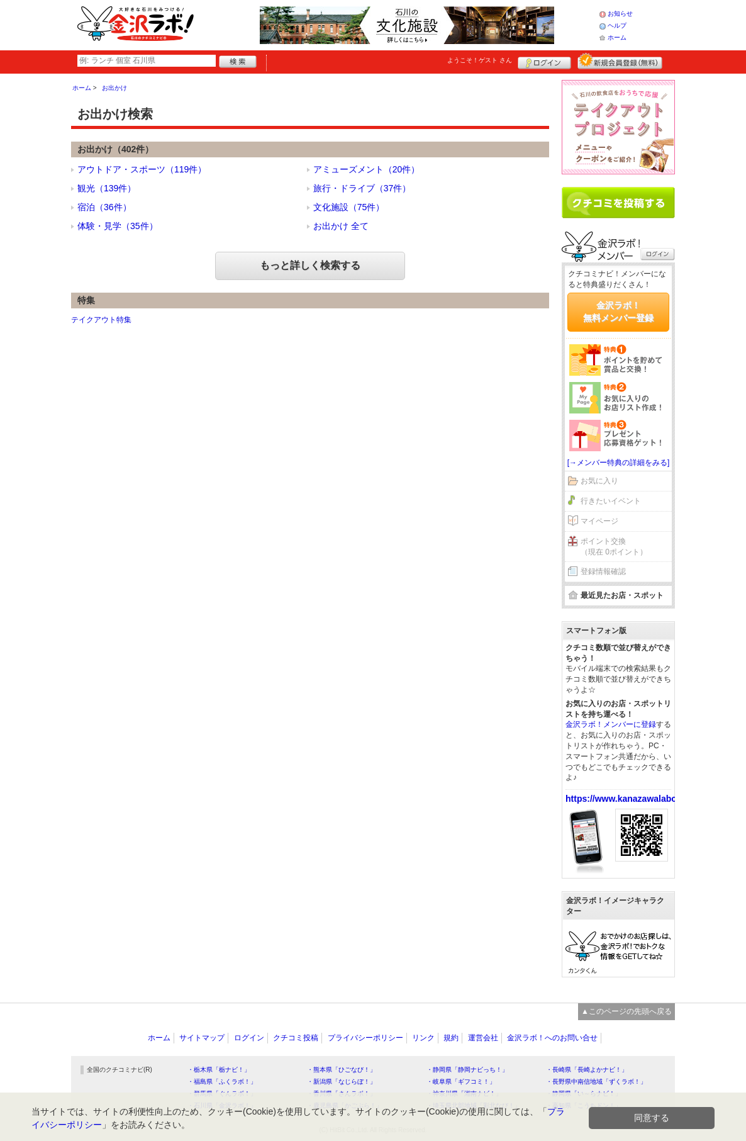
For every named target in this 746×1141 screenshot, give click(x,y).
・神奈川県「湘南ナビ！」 (464, 1093)
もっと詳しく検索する (310, 265)
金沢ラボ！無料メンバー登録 (618, 311)
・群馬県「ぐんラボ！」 (222, 1093)
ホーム (617, 37)
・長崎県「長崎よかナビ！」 (587, 1069)
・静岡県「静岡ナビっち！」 (467, 1069)
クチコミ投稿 (295, 1037)
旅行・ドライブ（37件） (362, 188)
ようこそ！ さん (479, 60)
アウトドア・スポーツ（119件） (141, 169)
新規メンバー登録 (619, 61)
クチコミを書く (618, 202)
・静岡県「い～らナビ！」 (583, 1093)
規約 (451, 1037)
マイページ (599, 521)
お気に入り (599, 480)
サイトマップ (202, 1037)
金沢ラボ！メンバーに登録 (610, 724)
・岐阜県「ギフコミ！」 (461, 1081)
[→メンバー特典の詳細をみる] (618, 462)
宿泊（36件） (104, 207)
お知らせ (620, 13)
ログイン (544, 61)
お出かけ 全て (341, 226)
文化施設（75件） (349, 207)
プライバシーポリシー (365, 1037)
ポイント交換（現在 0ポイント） (614, 546)
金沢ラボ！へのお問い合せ (552, 1037)
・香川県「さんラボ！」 (341, 1093)
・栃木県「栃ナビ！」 (218, 1069)
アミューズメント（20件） (366, 169)
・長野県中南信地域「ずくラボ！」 (596, 1081)
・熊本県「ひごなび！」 (341, 1069)
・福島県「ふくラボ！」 (222, 1081)
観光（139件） (106, 188)
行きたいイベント (611, 501)
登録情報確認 (603, 571)
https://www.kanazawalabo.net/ (630, 799)
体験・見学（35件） (117, 226)
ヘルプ (617, 25)
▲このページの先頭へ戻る (626, 1011)
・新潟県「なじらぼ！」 (341, 1081)
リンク (423, 1037)
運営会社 (483, 1037)
